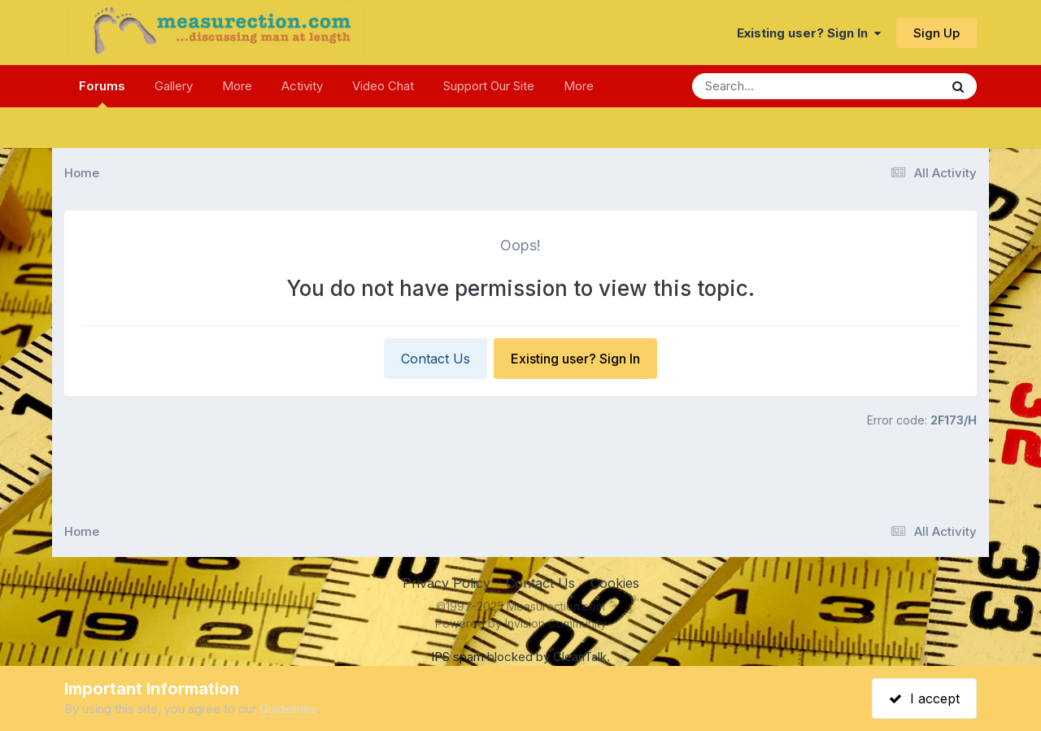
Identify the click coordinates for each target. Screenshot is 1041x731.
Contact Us (435, 358)
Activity (302, 86)
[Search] (771, 86)
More (237, 86)
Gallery (174, 86)
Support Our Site (488, 86)
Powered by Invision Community (521, 623)
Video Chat (383, 86)
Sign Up (936, 33)
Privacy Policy (446, 583)
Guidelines (288, 708)
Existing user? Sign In (809, 33)
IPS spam (457, 656)
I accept (924, 698)
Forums (102, 92)
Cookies (614, 583)
